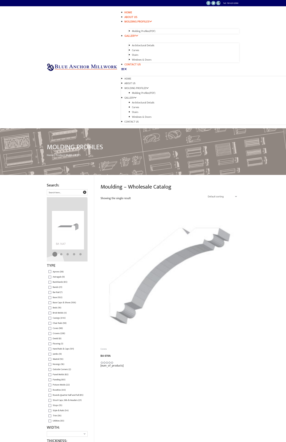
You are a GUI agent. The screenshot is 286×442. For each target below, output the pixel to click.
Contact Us (132, 64)
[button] (180, 69)
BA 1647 (61, 244)
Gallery (131, 36)
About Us (130, 17)
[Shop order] (223, 196)
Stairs (135, 55)
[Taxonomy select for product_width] (67, 434)
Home (128, 12)
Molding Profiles (138, 21)
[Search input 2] (64, 192)
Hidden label (49, 271)
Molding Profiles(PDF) (143, 31)
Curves (135, 50)
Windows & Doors (141, 60)
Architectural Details (143, 45)
